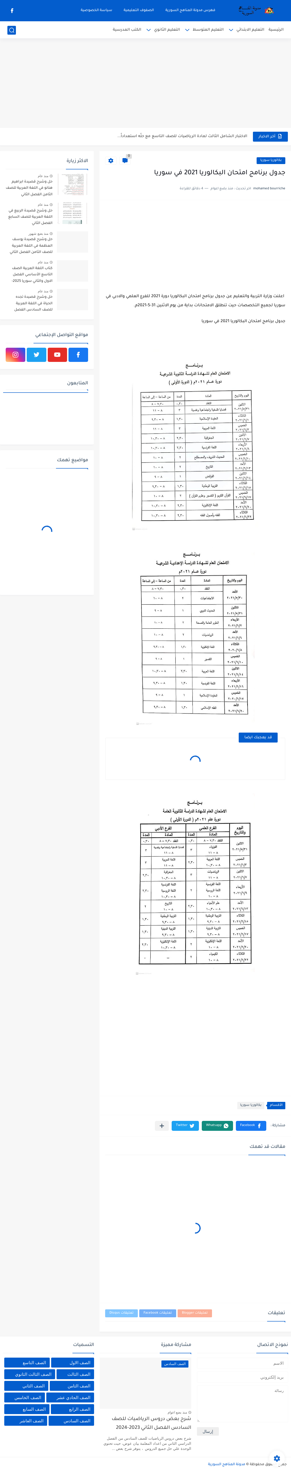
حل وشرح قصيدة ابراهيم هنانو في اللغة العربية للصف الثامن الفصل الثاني (29, 188)
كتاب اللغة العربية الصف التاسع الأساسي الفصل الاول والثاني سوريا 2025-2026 (32, 276)
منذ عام (43, 176)
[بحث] (11, 30)
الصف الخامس (27, 1397)
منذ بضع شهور (38, 234)
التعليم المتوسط (208, 30)
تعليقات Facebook (158, 1313)
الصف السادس (77, 1420)
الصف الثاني (33, 1385)
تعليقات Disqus (121, 1313)
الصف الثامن (79, 1385)
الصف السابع (34, 1409)
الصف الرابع (79, 1409)
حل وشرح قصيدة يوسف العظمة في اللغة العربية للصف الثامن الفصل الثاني (31, 246)
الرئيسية (276, 30)
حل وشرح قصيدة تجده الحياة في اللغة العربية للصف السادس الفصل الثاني (33, 304)
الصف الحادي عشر (73, 1397)
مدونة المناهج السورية (226, 1465)
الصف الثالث (78, 1374)
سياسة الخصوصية (96, 10)
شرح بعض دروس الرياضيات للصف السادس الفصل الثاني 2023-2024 (151, 1424)
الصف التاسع (34, 1362)
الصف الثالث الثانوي (33, 1374)
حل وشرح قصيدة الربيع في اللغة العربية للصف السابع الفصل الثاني (30, 217)
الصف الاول (80, 1362)
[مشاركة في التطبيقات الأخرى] (162, 1126)
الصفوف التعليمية (139, 10)
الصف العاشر (31, 1420)
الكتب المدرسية (127, 30)
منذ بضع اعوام (177, 1412)
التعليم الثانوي (167, 30)
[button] (251, 1126)
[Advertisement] (145, 83)
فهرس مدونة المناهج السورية (190, 10)
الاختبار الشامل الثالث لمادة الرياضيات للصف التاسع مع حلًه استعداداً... (182, 136)
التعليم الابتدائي (250, 30)
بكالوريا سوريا (271, 160)
